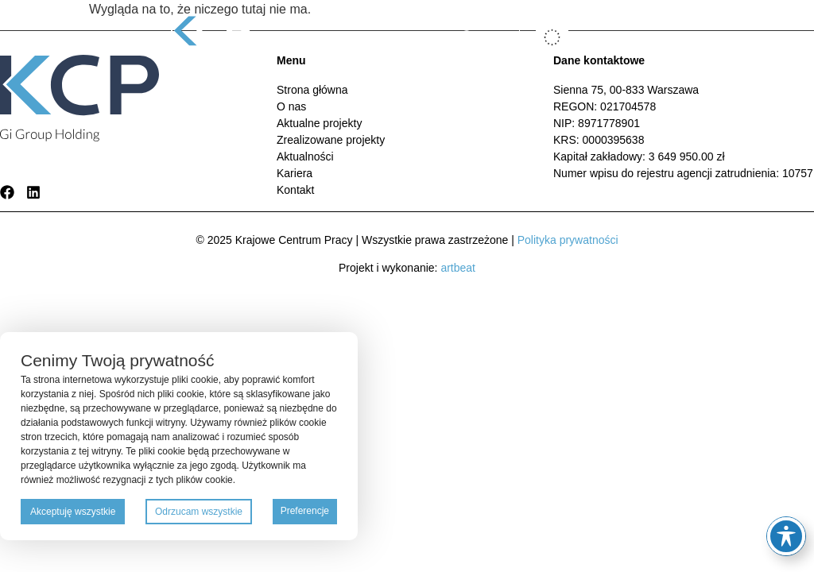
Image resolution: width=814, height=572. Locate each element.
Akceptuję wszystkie (72, 511)
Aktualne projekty (319, 123)
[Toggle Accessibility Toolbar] (786, 536)
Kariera (294, 173)
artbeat (457, 267)
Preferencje (305, 510)
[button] (630, 38)
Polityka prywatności (567, 240)
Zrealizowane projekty (331, 139)
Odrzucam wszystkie (198, 511)
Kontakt (295, 190)
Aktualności (305, 156)
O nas (291, 106)
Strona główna (312, 89)
